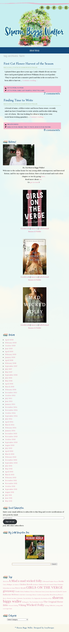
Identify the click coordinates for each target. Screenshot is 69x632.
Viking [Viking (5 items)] (22, 605)
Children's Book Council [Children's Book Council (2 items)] (45, 584)
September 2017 (11, 366)
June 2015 (8, 401)
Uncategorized (12, 124)
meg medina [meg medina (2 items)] (45, 594)
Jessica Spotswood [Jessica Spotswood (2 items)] (51, 591)
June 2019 (9, 349)
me (40, 179)
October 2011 (10, 486)
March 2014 (9, 425)
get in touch (34, 182)
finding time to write (26, 127)
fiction (14, 127)
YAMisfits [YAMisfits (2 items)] (52, 605)
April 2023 (9, 340)
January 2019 (10, 357)
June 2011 (8, 498)
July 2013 (8, 448)
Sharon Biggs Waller (29, 67)
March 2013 (9, 454)
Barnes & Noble (34, 232)
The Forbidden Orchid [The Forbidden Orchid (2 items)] (36, 602)
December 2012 (11, 460)
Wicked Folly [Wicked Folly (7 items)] (35, 605)
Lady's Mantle (26, 90)
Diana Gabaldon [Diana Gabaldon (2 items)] (58, 584)
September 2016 (11, 375)
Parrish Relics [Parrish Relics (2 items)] (27, 598)
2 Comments (52, 93)
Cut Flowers (12, 88)
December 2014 (11, 407)
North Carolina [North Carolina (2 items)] (11, 598)
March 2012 (9, 475)
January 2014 (10, 431)
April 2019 (9, 351)
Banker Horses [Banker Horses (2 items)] (53, 581)
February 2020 (11, 343)
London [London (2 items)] (39, 594)
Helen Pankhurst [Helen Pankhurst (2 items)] (25, 591)
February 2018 (10, 363)
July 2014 (8, 419)
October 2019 (10, 346)
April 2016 (9, 384)
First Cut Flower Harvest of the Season (28, 64)
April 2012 (9, 472)
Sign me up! (10, 521)
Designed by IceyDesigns (44, 628)
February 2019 (10, 354)
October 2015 (10, 395)
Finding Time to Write (18, 100)
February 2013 (10, 457)
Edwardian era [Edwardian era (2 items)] (7, 588)
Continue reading (30, 80)
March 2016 (9, 387)
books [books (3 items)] (61, 581)
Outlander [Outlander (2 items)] (20, 598)
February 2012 (10, 478)
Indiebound (44, 229)
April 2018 (9, 360)
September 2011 (11, 489)
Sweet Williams (38, 90)
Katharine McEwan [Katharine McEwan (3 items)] (11, 595)
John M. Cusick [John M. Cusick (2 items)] (61, 591)
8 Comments (52, 130)
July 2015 (8, 398)
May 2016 (8, 381)
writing (48, 127)
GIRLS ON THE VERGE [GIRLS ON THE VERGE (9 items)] (44, 587)
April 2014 (9, 422)
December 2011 (11, 480)
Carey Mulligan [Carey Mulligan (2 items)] (7, 584)
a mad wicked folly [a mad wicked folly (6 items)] (30, 581)
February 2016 (10, 390)
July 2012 (8, 466)
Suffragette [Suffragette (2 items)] (25, 602)
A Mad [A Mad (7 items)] (13, 581)
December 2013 (11, 434)
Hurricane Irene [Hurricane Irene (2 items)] (40, 591)
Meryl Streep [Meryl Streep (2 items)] (54, 594)
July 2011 (8, 495)
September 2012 (11, 463)
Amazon (34, 229)
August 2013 (9, 445)
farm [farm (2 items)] (13, 588)
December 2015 (11, 393)
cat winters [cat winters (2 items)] (16, 584)
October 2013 (10, 439)
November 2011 (11, 483)
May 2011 (8, 501)
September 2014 (11, 416)
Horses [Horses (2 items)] (32, 591)
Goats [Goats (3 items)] (17, 591)
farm (19, 90)
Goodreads (25, 229)
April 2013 (9, 451)
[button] (34, 547)
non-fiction (39, 127)
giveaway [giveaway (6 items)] (9, 591)
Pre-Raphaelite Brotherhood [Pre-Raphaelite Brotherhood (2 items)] (40, 598)
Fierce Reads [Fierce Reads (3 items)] (20, 588)
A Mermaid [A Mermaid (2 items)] (45, 581)
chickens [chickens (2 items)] (35, 584)
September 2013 (11, 442)
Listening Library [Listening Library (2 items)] (31, 594)
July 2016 (8, 378)
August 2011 (9, 492)
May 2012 (8, 469)
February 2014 (10, 428)
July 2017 (8, 369)
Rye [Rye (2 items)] (50, 598)
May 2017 (8, 372)
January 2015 (10, 404)
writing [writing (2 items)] (47, 605)
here (43, 176)
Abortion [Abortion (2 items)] (5, 581)
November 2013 (11, 436)
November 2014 (11, 410)
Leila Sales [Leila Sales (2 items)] (22, 594)
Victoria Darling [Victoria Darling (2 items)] (13, 605)
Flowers (20, 88)
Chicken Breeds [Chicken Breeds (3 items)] (25, 584)
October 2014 (10, 413)
